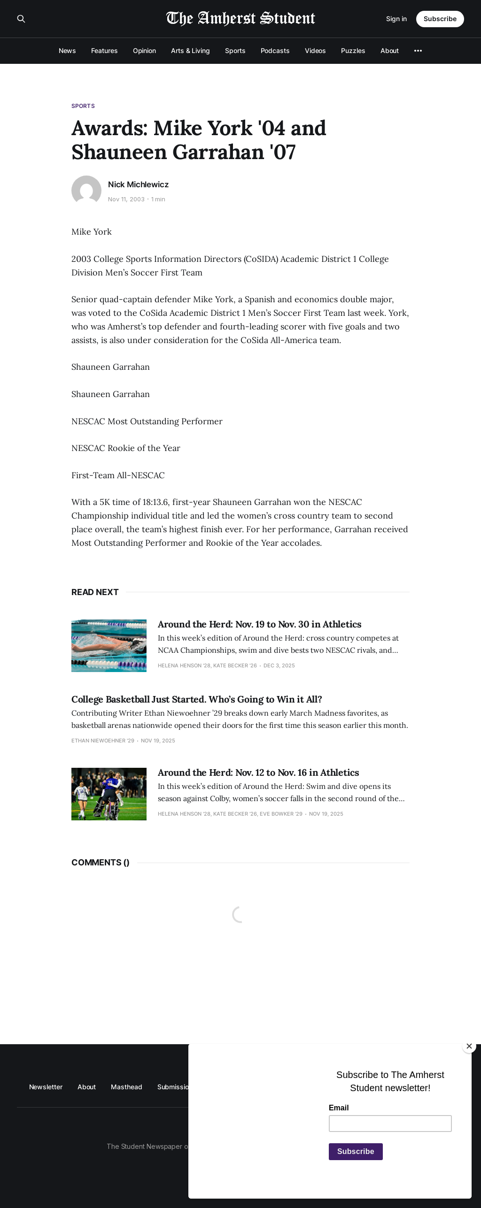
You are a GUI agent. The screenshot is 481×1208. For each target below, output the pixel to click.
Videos (315, 50)
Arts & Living (190, 50)
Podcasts (275, 50)
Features (104, 50)
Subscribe (440, 19)
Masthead (126, 1087)
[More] (418, 51)
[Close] (469, 1046)
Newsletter (45, 1087)
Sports (235, 50)
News (68, 50)
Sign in (396, 19)
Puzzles (353, 50)
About (389, 50)
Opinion (144, 50)
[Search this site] (21, 19)
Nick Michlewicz (138, 184)
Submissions (176, 1087)
